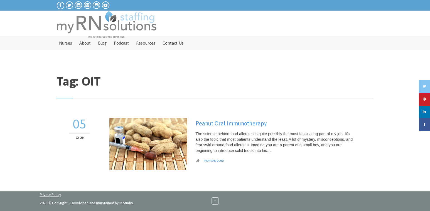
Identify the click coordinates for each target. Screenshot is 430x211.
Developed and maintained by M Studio (101, 203)
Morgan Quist (214, 160)
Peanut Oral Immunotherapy (231, 123)
